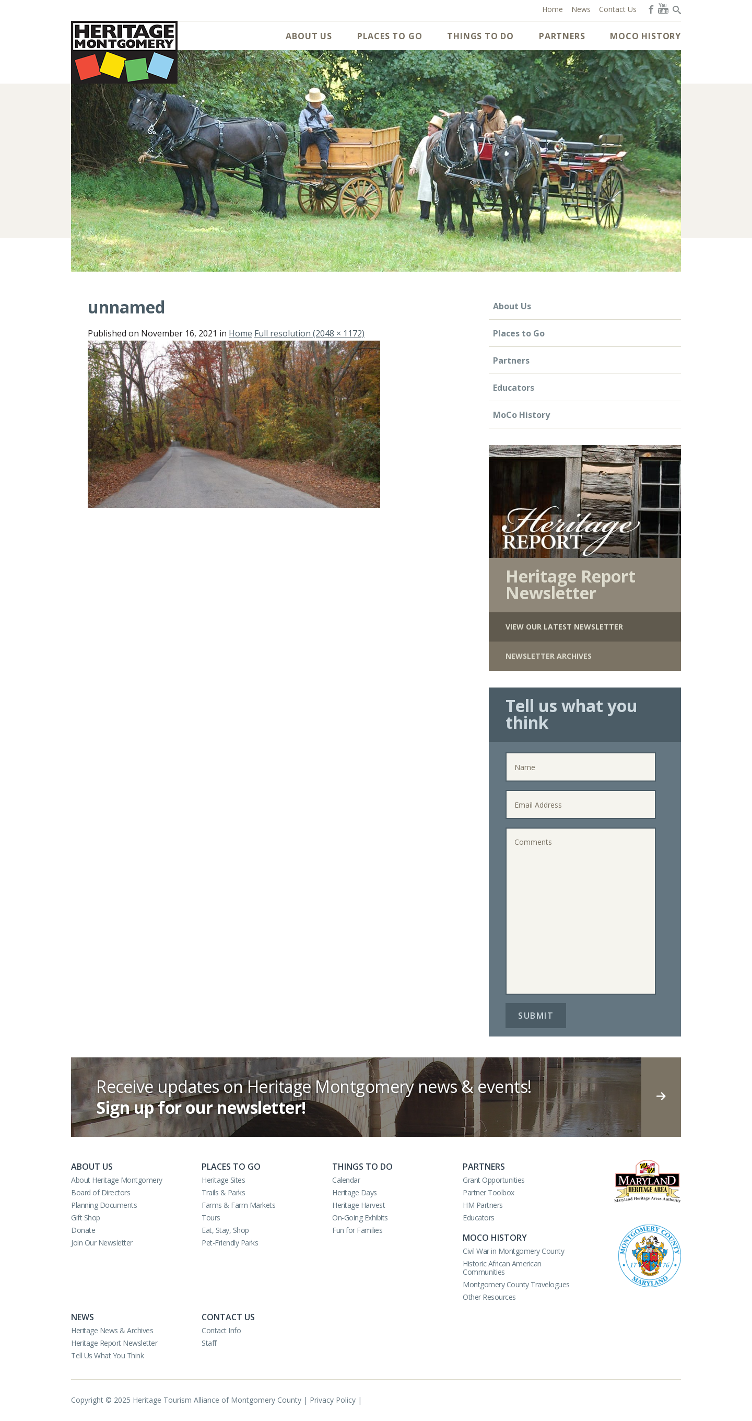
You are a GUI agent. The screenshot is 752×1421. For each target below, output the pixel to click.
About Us (309, 36)
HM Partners (483, 1205)
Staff (209, 1343)
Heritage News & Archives (112, 1330)
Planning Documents (104, 1205)
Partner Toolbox (488, 1192)
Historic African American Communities (502, 1268)
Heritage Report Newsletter (114, 1343)
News (82, 1317)
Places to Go (389, 36)
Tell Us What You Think (107, 1355)
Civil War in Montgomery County (513, 1251)
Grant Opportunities (494, 1180)
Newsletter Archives (549, 656)
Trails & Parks (223, 1192)
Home (240, 333)
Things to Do (480, 36)
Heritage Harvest (358, 1205)
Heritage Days (354, 1192)
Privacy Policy (333, 1400)
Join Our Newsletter (102, 1243)
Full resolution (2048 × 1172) (309, 333)
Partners (562, 36)
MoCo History (645, 36)
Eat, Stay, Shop (225, 1230)
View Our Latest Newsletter (564, 627)
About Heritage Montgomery (116, 1180)
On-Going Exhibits (360, 1217)
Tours (211, 1217)
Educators (513, 387)
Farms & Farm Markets (238, 1205)
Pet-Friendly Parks (230, 1243)
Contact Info (221, 1330)
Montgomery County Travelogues (516, 1284)
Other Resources (489, 1297)
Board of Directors (100, 1192)
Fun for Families (357, 1230)
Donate (83, 1230)
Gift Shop (85, 1217)
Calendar (346, 1180)
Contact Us (228, 1317)
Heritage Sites (223, 1180)
